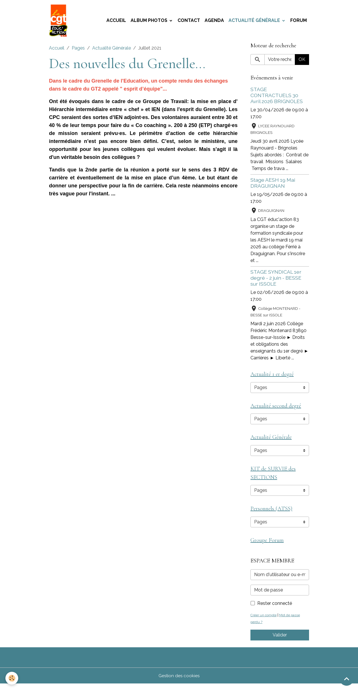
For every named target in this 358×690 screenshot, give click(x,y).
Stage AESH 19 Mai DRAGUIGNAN (272, 185)
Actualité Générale (255, 21)
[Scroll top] (347, 678)
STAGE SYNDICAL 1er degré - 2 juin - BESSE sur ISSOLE (275, 280)
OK (302, 61)
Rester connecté (274, 609)
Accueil (116, 21)
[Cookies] (12, 678)
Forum (298, 21)
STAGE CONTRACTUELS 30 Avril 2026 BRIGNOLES (276, 97)
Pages (78, 50)
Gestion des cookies (179, 682)
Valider (280, 641)
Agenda (214, 21)
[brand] (60, 22)
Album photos (149, 21)
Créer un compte (264, 621)
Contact (189, 21)
